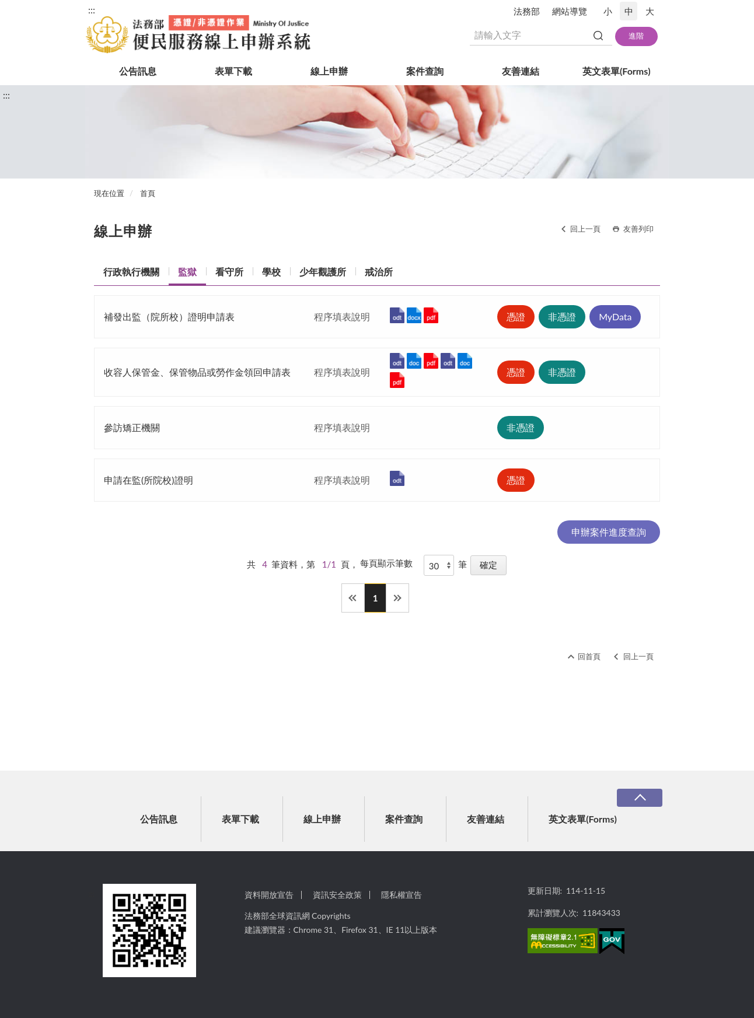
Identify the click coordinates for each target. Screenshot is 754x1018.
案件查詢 (425, 70)
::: (91, 9)
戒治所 (379, 271)
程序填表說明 (342, 316)
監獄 (187, 271)
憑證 (516, 316)
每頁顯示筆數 (386, 563)
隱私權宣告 (401, 895)
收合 (639, 798)
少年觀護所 (322, 271)
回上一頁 (585, 228)
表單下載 (233, 70)
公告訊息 (137, 70)
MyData (615, 316)
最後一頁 (397, 598)
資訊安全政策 (337, 895)
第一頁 (353, 598)
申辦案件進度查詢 (608, 531)
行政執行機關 (131, 271)
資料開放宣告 (269, 895)
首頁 (147, 193)
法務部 (527, 11)
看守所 (229, 271)
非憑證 (562, 316)
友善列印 (638, 228)
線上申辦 (329, 70)
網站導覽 (569, 11)
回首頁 (589, 656)
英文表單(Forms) (616, 70)
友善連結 (520, 70)
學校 (271, 271)
